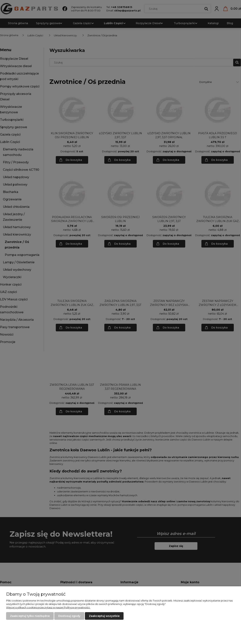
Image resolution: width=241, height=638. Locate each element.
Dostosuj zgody (69, 616)
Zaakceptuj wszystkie (104, 616)
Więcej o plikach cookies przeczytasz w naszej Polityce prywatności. (48, 607)
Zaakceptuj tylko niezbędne (30, 616)
